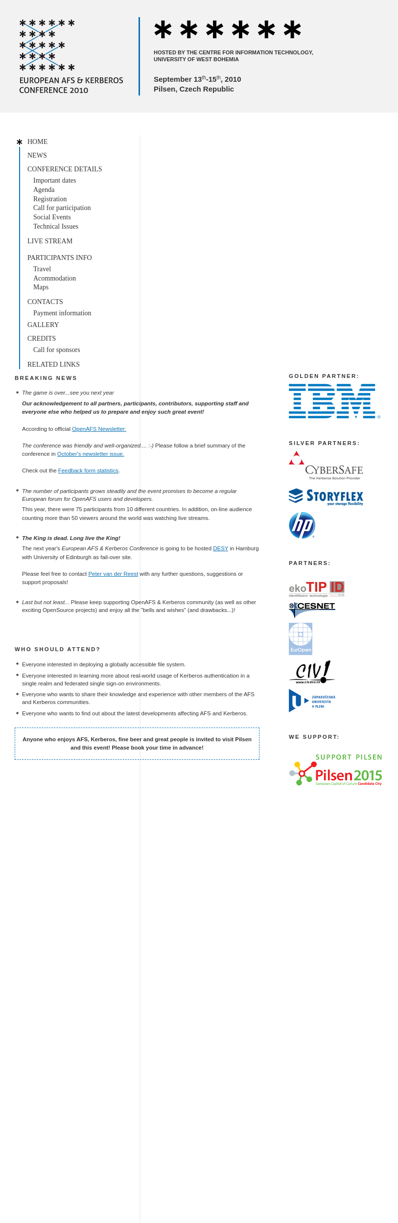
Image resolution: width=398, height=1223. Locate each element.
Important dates (54, 180)
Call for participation (62, 208)
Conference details (64, 169)
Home (37, 141)
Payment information (62, 313)
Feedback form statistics (88, 470)
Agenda (44, 189)
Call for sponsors (56, 349)
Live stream (49, 241)
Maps (40, 287)
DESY (220, 548)
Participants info (59, 257)
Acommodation (54, 278)
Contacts (45, 302)
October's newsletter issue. (90, 454)
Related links (53, 364)
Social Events (52, 217)
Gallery (43, 325)
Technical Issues (55, 226)
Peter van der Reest (113, 574)
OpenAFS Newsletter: (99, 429)
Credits (41, 338)
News (37, 155)
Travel (42, 269)
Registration (50, 199)
